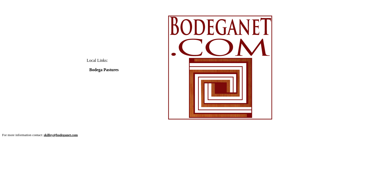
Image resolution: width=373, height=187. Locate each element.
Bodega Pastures (104, 70)
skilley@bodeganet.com (61, 135)
